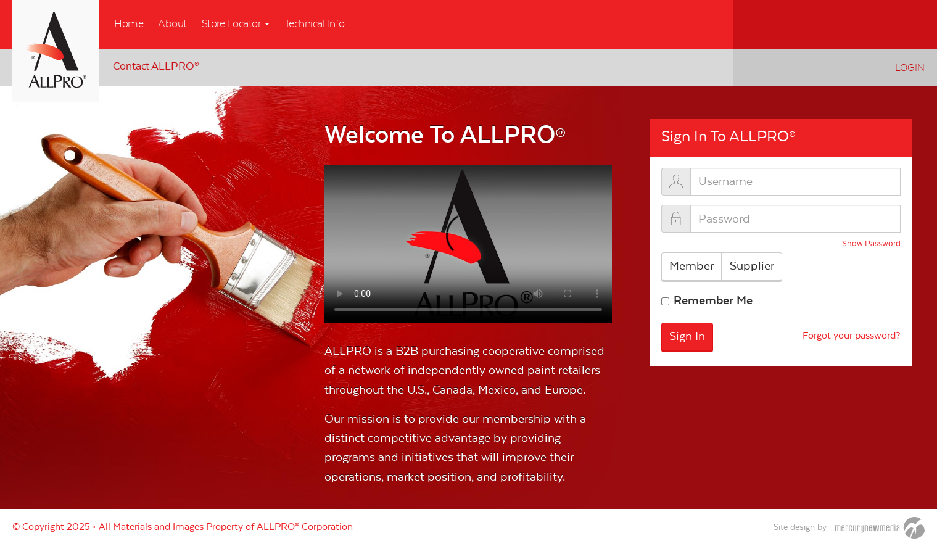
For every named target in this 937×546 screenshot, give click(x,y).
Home (128, 24)
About (172, 24)
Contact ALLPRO (156, 66)
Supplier (752, 266)
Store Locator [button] (236, 24)
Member (691, 266)
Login (910, 67)
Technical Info (314, 24)
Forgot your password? (852, 336)
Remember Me (713, 300)
